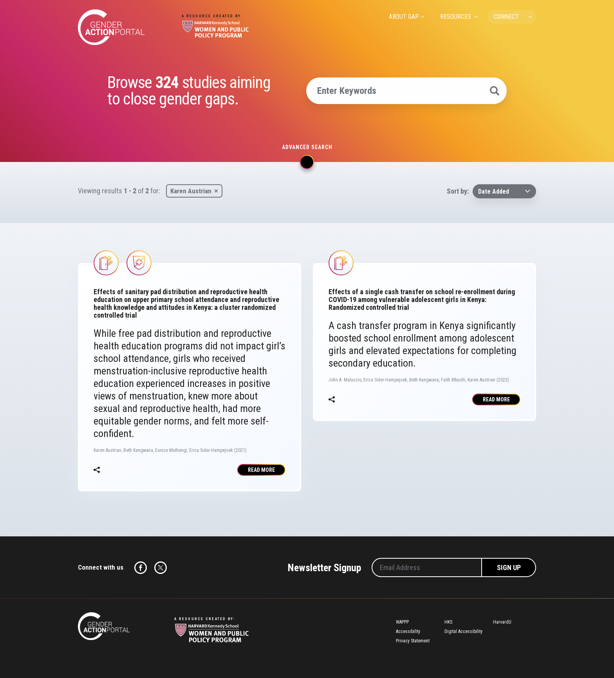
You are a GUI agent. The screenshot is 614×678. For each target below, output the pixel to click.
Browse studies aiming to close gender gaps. (188, 90)
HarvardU (502, 622)
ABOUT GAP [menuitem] (404, 16)
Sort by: (458, 191)
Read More (261, 470)
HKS (448, 622)
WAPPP (402, 622)
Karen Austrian (190, 191)
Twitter (160, 567)
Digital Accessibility (463, 631)
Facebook (140, 567)
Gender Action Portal (111, 27)
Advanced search (307, 147)
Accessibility (408, 631)
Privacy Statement (413, 641)
